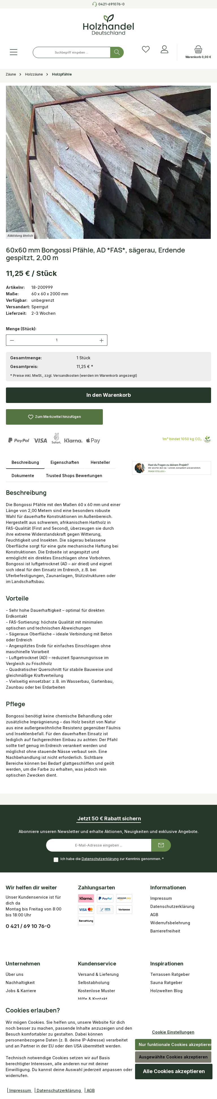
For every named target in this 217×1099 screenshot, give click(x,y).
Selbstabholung (93, 982)
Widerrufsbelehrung (170, 922)
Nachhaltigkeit (20, 982)
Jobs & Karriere (21, 990)
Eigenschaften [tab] (65, 462)
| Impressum (19, 1090)
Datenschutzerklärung (100, 859)
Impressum (161, 898)
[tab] (25, 462)
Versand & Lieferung (98, 974)
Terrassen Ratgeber (170, 974)
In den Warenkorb (108, 395)
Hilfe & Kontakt (92, 998)
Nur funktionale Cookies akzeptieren (175, 1044)
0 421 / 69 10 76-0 (28, 926)
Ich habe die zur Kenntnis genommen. (112, 859)
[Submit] (161, 845)
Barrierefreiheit (165, 931)
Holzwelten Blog (166, 990)
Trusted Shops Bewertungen (74, 475)
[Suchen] (117, 52)
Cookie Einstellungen (173, 1032)
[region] (108, 162)
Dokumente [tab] (23, 475)
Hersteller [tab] (100, 462)
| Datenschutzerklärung (58, 1090)
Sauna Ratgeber (166, 982)
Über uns (14, 974)
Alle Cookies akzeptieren (174, 1071)
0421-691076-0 (111, 4)
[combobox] (71, 52)
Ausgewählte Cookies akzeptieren (173, 1056)
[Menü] (13, 52)
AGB (154, 914)
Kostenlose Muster (96, 990)
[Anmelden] (164, 49)
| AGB (89, 1090)
